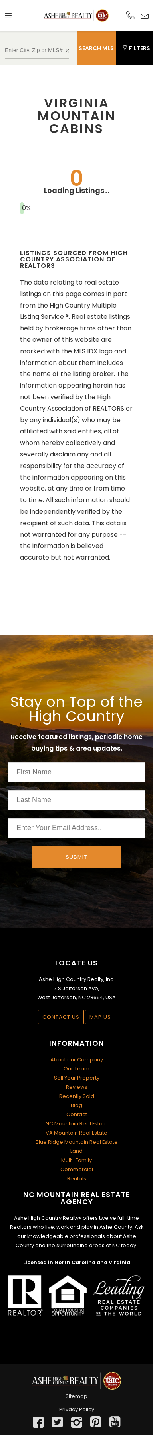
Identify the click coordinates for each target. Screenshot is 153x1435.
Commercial (76, 1169)
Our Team (76, 1068)
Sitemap (76, 1396)
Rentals (76, 1178)
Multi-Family (76, 1160)
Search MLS (96, 48)
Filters (136, 48)
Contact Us (60, 1017)
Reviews (76, 1087)
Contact (76, 1114)
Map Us (100, 1017)
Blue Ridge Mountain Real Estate (77, 1142)
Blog (76, 1105)
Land (76, 1151)
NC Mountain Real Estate (77, 1123)
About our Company (76, 1059)
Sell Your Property (76, 1077)
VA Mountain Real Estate (76, 1132)
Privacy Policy (76, 1409)
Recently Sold (76, 1096)
